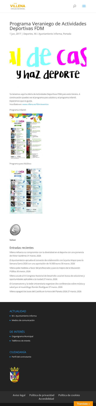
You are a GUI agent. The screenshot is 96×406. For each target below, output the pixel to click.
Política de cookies (69, 395)
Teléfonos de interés (21, 340)
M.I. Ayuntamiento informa (48, 33)
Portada (67, 33)
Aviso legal (19, 395)
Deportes (28, 33)
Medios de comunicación (23, 320)
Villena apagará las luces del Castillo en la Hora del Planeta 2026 (38, 291)
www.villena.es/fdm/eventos (35, 104)
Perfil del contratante (21, 356)
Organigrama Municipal (22, 336)
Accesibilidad (46, 398)
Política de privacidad (41, 395)
